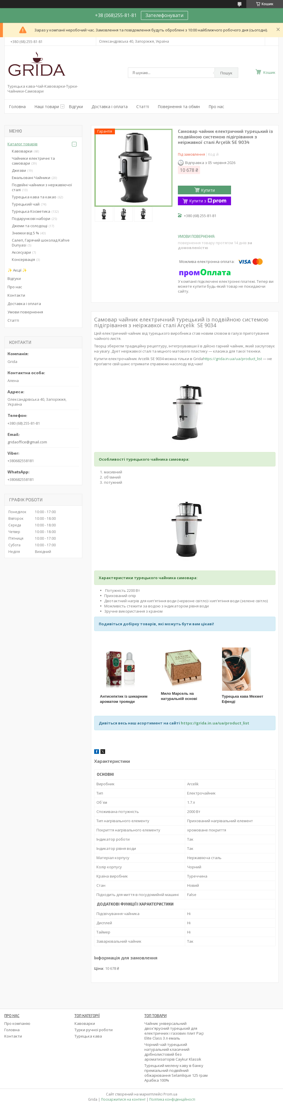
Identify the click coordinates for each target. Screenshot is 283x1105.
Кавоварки (22, 151)
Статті (142, 106)
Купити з (207, 201)
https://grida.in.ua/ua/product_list (232, 358)
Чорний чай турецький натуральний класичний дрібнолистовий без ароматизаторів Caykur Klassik (172, 1052)
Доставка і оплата (110, 106)
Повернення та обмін (179, 106)
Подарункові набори (31, 218)
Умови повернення (25, 312)
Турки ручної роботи (94, 1029)
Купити (208, 190)
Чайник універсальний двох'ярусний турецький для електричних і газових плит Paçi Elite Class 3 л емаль (174, 1031)
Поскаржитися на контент (123, 1099)
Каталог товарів (23, 143)
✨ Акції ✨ (17, 270)
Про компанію (17, 1023)
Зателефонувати (164, 15)
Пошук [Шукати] (226, 73)
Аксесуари (21, 252)
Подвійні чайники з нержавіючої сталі (42, 187)
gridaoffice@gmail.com (27, 442)
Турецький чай (26, 204)
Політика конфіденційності (172, 1099)
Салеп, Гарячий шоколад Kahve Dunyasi (41, 243)
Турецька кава (88, 1036)
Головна (17, 106)
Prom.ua (170, 1094)
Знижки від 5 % (25, 233)
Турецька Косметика (31, 211)
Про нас (216, 106)
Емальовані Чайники (31, 177)
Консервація (23, 259)
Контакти (16, 295)
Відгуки (76, 106)
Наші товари (46, 106)
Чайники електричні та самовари (33, 161)
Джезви (19, 170)
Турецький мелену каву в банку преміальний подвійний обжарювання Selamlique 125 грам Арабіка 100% (176, 1073)
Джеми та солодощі (29, 225)
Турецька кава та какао (34, 196)
